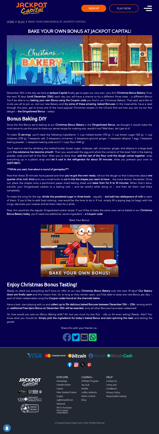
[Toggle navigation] (148, 8)
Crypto (60, 396)
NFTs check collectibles (62, 411)
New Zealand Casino (67, 392)
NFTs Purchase (64, 408)
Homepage (62, 381)
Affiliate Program (89, 381)
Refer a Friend (88, 396)
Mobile (84, 389)
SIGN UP (94, 8)
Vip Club (85, 385)
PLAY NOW (124, 8)
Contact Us (111, 381)
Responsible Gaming (116, 396)
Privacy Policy (113, 392)
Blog (83, 400)
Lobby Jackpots (89, 392)
